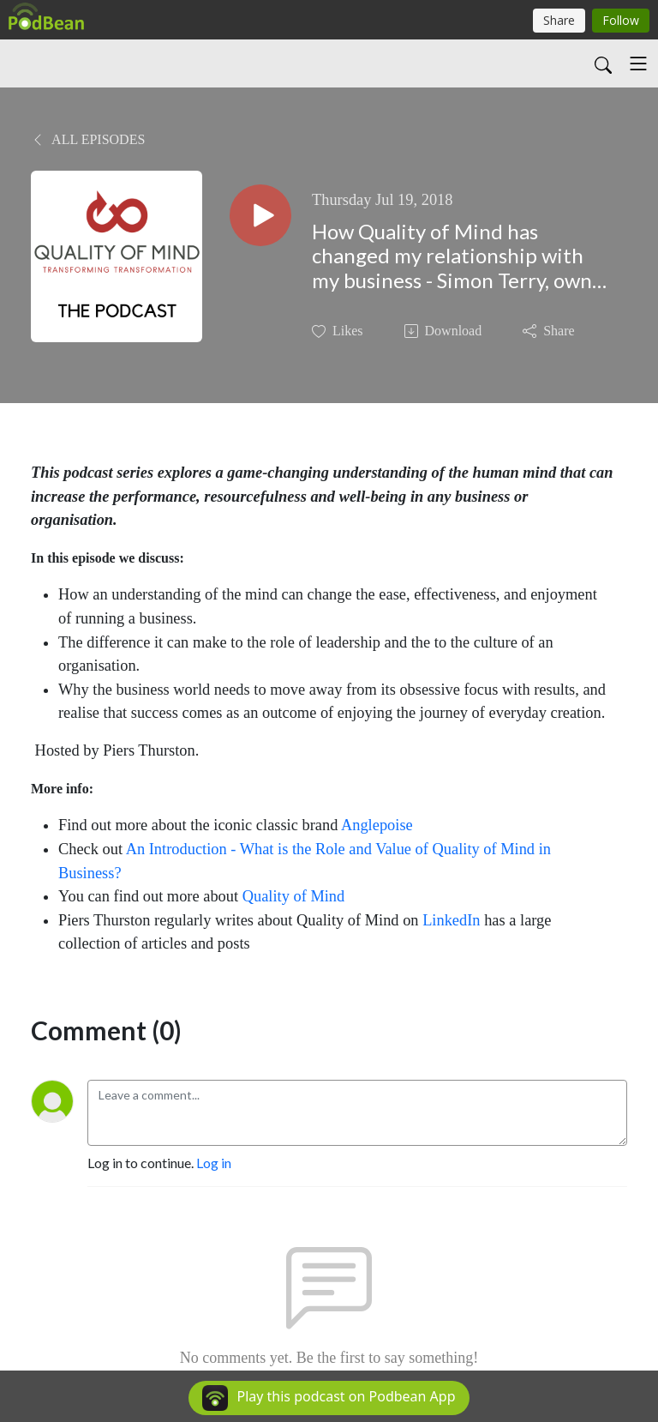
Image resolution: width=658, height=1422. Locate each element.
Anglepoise (377, 825)
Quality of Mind (295, 896)
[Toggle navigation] (638, 63)
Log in (213, 1162)
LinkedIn (451, 920)
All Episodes (88, 139)
